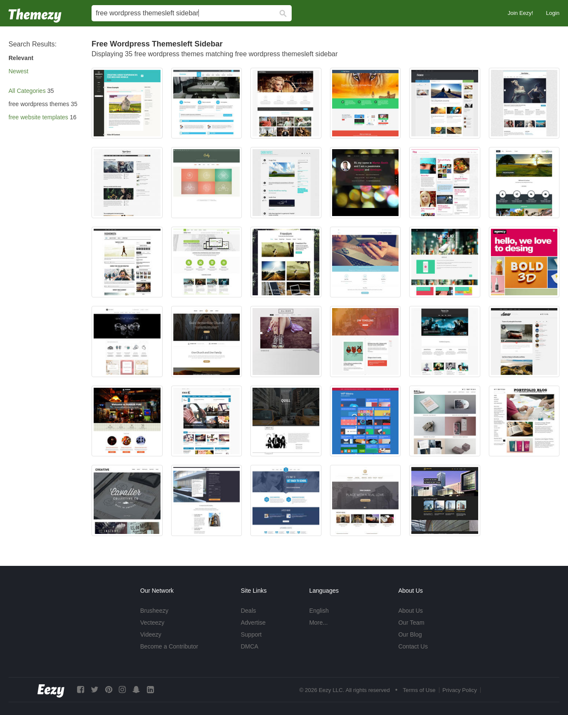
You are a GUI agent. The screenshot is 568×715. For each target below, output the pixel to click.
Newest (19, 71)
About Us (410, 610)
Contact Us (412, 646)
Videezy (150, 634)
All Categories (27, 90)
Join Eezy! (520, 13)
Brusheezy (154, 610)
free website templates (38, 117)
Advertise (253, 622)
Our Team (411, 622)
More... (318, 622)
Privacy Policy (459, 690)
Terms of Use (419, 690)
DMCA (249, 646)
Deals (248, 610)
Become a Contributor (169, 646)
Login (552, 13)
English (319, 610)
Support (251, 634)
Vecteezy (152, 622)
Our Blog (410, 634)
